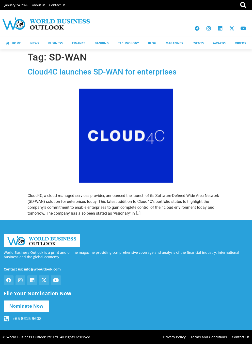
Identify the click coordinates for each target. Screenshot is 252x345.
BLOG (152, 43)
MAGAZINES (174, 43)
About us (38, 5)
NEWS (34, 43)
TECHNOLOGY (128, 43)
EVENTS (198, 43)
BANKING (102, 43)
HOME (13, 43)
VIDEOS (240, 43)
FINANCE (78, 43)
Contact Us (57, 5)
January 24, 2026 (16, 5)
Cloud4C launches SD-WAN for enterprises (102, 71)
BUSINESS (55, 43)
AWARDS (219, 43)
